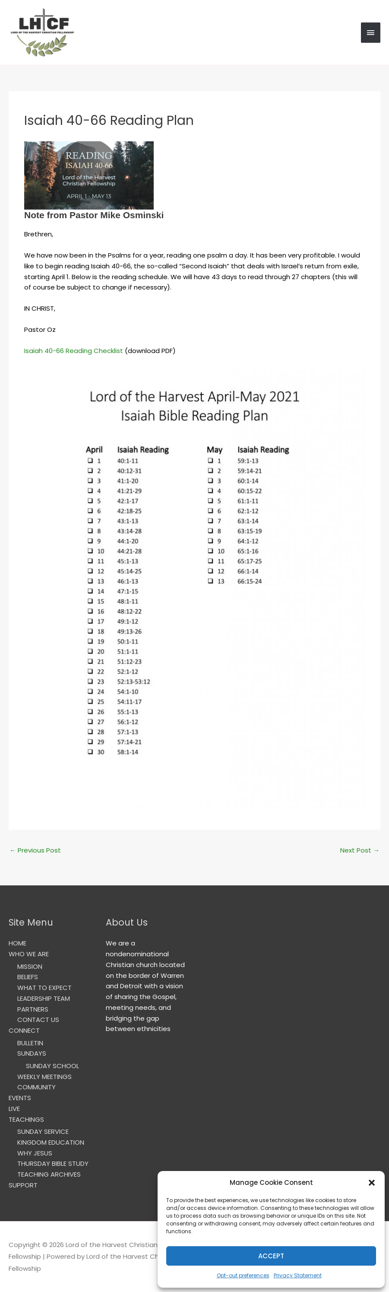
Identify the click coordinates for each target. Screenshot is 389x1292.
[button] (371, 1182)
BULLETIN (30, 1042)
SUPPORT (23, 1185)
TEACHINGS (26, 1119)
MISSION (29, 966)
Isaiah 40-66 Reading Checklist (73, 350)
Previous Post (35, 850)
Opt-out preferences (243, 1275)
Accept (271, 1255)
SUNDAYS (31, 1053)
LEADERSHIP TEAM (43, 998)
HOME (17, 943)
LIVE (14, 1108)
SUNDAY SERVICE (43, 1131)
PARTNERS (32, 1009)
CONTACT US (38, 1019)
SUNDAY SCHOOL (52, 1065)
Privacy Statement (298, 1275)
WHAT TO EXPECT (44, 987)
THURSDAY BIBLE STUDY (53, 1163)
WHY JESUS (34, 1153)
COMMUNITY (36, 1087)
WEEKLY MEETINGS (44, 1076)
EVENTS (20, 1097)
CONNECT (24, 1030)
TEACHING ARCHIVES (49, 1174)
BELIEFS (27, 976)
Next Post (360, 850)
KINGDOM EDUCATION (50, 1142)
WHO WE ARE (29, 953)
